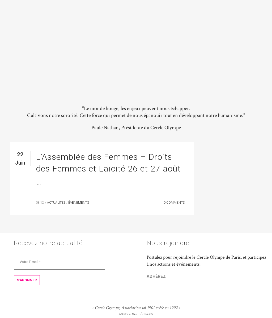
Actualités (56, 202)
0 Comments (174, 202)
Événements (78, 202)
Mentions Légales (136, 314)
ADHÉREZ (156, 276)
